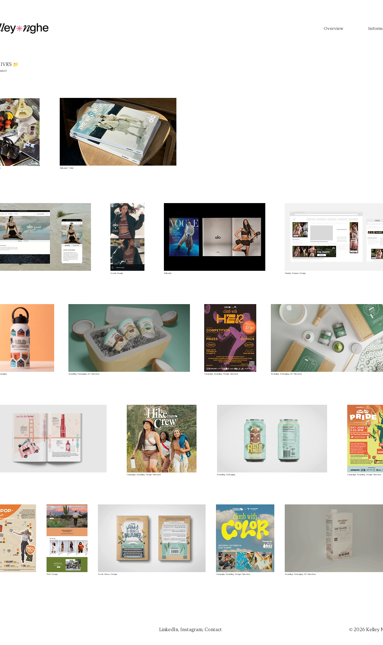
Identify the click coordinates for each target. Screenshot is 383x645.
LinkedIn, (169, 630)
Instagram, (192, 630)
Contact (213, 630)
